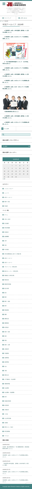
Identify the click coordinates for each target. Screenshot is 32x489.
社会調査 (6, 388)
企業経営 (6, 349)
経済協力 (6, 327)
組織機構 (6, 236)
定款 (5, 245)
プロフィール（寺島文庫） (11, 266)
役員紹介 (6, 232)
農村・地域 (7, 301)
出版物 (6, 422)
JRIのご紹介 (7, 219)
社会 (5, 366)
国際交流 (6, 318)
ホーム (6, 214)
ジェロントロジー (8, 188)
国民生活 (6, 375)
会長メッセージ (8, 197)
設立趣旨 (6, 223)
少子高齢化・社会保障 (9, 379)
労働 (5, 370)
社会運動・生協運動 (9, 392)
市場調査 (6, 353)
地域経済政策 (7, 401)
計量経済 (6, 409)
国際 (5, 314)
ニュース (6, 193)
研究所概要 (7, 227)
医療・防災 (7, 201)
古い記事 (6, 128)
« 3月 (4, 178)
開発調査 (6, 310)
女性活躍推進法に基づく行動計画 (12, 254)
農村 (5, 297)
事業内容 (6, 280)
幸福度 (6, 206)
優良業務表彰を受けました (12, 111)
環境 (5, 340)
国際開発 (6, 323)
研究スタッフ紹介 (8, 427)
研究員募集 (7, 431)
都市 (5, 305)
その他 (6, 414)
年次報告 (6, 249)
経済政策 (6, 405)
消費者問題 (7, 383)
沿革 (5, 240)
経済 (5, 396)
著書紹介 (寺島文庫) (9, 275)
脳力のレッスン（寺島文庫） (11, 271)
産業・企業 (7, 344)
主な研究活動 (7, 418)
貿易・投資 (7, 331)
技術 (5, 336)
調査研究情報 (7, 284)
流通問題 (6, 357)
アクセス (6, 435)
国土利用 (6, 288)
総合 (5, 292)
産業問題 (6, 362)
